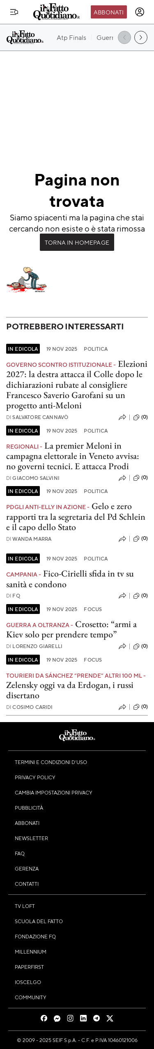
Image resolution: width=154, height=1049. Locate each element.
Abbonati (109, 12)
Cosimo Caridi (29, 707)
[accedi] (139, 12)
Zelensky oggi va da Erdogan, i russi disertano (69, 690)
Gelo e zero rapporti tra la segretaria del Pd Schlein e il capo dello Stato (75, 516)
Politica (96, 348)
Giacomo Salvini (33, 478)
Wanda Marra (28, 539)
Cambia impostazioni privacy (53, 792)
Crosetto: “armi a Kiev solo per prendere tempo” (71, 629)
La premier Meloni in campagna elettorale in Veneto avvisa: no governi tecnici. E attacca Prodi (72, 456)
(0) (140, 417)
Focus (93, 609)
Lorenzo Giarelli (34, 646)
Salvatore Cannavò (37, 417)
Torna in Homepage (77, 242)
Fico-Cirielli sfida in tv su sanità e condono (70, 578)
